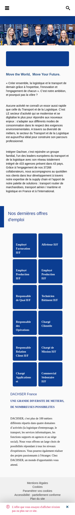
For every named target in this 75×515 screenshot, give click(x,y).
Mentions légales (37, 483)
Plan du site (37, 498)
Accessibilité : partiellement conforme (37, 494)
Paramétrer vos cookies (37, 490)
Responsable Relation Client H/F (23, 351)
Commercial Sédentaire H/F (49, 377)
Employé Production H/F (22, 274)
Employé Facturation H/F (23, 248)
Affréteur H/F (50, 244)
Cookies (37, 486)
